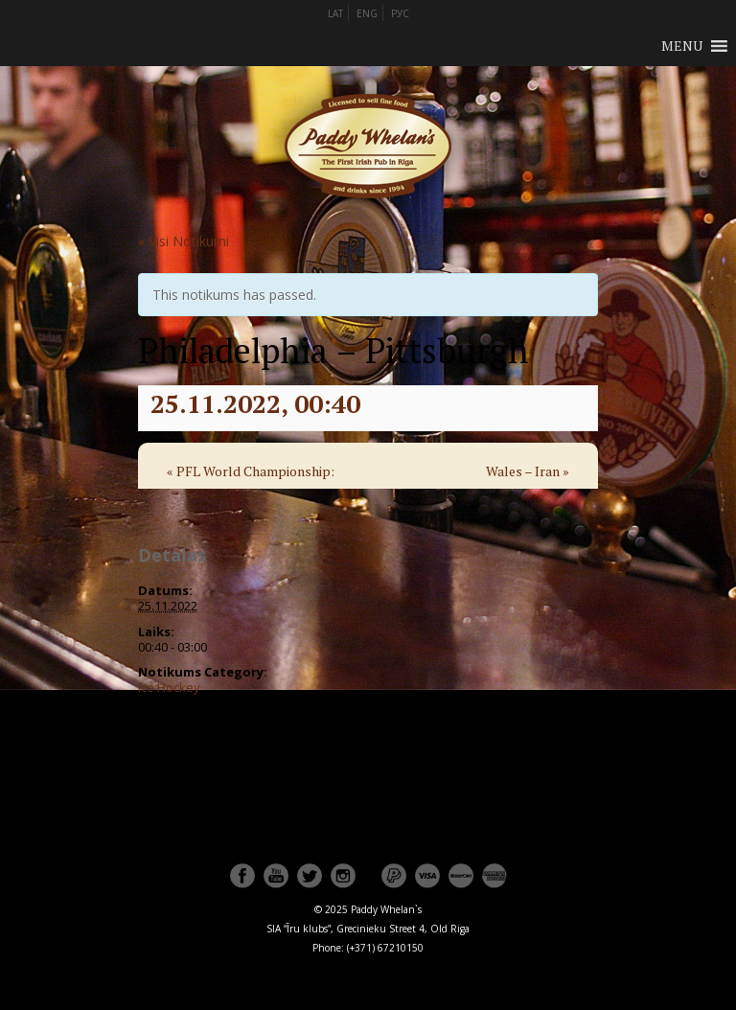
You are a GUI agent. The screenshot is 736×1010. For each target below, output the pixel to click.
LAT (335, 13)
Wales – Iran (527, 471)
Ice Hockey (169, 687)
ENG (367, 13)
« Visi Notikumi (183, 241)
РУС (400, 13)
